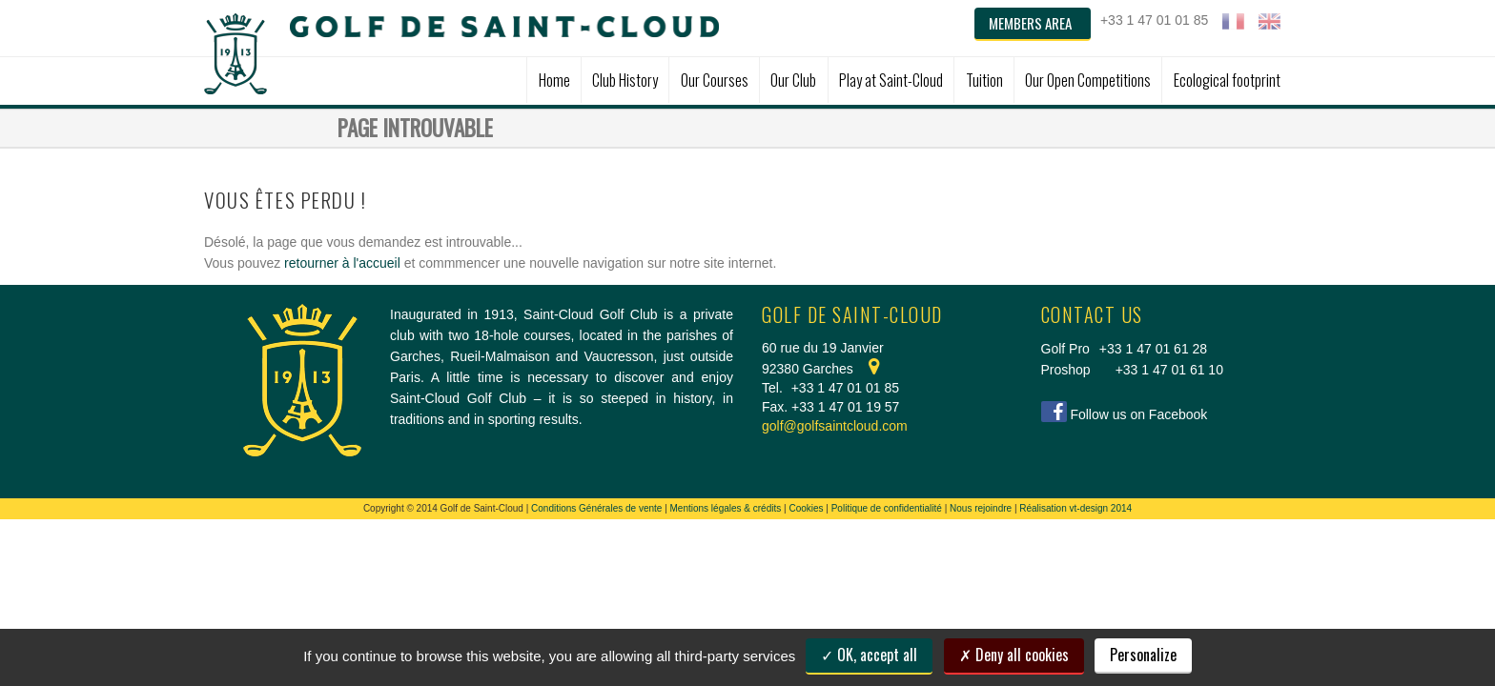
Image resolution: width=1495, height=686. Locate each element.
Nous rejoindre (981, 508)
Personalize (1143, 654)
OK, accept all (869, 654)
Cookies (805, 508)
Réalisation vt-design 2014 (1075, 508)
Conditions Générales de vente (596, 508)
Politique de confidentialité (886, 508)
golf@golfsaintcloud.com (835, 426)
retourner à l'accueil (342, 263)
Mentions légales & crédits (726, 508)
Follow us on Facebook (1138, 414)
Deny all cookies (1014, 654)
